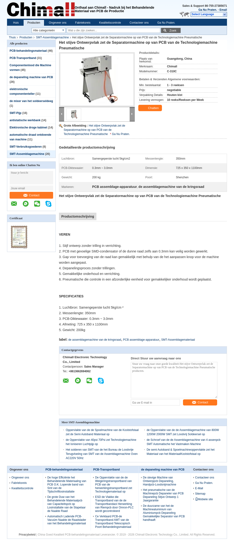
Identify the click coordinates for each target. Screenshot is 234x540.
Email (223, 9)
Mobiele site (204, 499)
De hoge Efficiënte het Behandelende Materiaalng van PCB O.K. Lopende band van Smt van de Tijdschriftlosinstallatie (66, 484)
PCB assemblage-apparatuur (141, 339)
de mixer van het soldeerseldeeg (31, 101)
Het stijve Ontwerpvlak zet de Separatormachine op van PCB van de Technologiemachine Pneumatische (94, 130)
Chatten (151, 108)
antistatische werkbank (25, 120)
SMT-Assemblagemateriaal (178, 339)
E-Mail (199, 488)
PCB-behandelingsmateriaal (28, 50)
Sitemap (200, 493)
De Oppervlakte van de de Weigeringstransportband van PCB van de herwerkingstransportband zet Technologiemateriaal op (113, 484)
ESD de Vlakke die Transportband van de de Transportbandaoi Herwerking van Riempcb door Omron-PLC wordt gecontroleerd (114, 504)
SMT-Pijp (16, 113)
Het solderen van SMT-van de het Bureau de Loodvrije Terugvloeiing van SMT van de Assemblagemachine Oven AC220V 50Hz (102, 454)
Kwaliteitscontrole (110, 22)
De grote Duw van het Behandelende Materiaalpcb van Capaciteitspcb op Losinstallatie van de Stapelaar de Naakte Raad (66, 504)
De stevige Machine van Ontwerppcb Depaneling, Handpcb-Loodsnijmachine (159, 481)
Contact (31, 195)
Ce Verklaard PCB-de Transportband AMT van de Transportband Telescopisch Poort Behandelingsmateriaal (113, 522)
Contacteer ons (139, 22)
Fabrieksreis (82, 22)
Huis (16, 22)
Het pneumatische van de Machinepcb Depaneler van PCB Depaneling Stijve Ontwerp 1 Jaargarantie (163, 495)
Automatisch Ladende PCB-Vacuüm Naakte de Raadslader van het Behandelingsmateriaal (66, 520)
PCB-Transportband (23, 58)
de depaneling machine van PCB (31, 77)
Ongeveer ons (57, 22)
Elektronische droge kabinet (28, 127)
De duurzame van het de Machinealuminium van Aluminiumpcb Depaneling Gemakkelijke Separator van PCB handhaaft (164, 513)
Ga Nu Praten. (207, 9)
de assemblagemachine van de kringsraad (94, 339)
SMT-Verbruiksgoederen (26, 146)
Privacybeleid (27, 534)
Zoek (172, 30)
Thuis (12, 37)
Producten (33, 22)
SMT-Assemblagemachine (52, 37)
